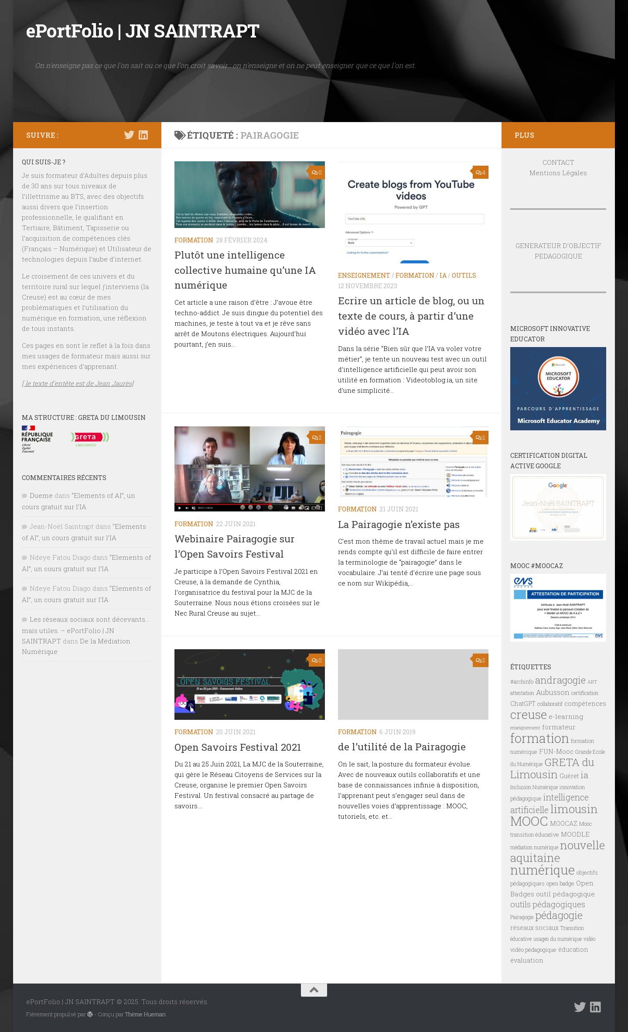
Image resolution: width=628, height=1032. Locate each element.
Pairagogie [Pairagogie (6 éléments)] (521, 916)
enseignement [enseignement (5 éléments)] (525, 728)
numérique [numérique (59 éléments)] (542, 869)
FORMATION (193, 240)
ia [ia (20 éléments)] (584, 775)
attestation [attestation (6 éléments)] (522, 692)
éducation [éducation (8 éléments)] (573, 950)
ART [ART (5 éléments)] (592, 682)
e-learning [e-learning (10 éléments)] (566, 716)
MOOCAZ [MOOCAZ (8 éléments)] (563, 824)
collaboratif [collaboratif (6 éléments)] (550, 703)
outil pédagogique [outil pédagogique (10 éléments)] (565, 893)
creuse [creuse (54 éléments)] (528, 714)
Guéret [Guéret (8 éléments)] (569, 776)
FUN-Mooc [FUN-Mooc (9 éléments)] (556, 751)
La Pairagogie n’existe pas (400, 523)
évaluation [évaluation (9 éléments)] (526, 960)
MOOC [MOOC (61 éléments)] (529, 820)
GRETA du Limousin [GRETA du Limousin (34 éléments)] (552, 768)
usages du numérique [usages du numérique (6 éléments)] (557, 938)
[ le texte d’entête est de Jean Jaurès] (77, 383)
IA (443, 275)
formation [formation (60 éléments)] (539, 737)
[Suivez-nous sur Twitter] (129, 134)
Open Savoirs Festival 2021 (238, 746)
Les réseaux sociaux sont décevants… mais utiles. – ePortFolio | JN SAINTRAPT (85, 630)
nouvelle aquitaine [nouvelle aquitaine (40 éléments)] (557, 851)
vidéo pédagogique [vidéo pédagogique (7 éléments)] (533, 949)
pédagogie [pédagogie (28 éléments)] (559, 915)
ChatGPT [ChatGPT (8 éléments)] (523, 704)
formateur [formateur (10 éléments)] (559, 726)
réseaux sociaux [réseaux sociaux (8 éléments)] (534, 928)
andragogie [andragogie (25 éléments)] (560, 680)
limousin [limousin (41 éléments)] (574, 808)
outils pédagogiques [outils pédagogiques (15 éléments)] (547, 904)
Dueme (41, 495)
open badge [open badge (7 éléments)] (560, 883)
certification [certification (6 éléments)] (584, 692)
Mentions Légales (558, 172)
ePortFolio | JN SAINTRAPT (142, 30)
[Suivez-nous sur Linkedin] (143, 134)
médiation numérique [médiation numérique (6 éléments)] (534, 847)
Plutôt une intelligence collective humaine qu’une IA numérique (246, 269)
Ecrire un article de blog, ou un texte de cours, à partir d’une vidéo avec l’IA (412, 315)
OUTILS (464, 275)
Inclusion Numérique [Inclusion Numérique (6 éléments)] (534, 786)
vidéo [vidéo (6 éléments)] (589, 938)
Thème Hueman (145, 1014)
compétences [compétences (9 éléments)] (585, 703)
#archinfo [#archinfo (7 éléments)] (521, 681)
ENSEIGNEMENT (364, 275)
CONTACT (558, 162)
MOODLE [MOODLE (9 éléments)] (575, 834)
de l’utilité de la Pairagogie (403, 746)
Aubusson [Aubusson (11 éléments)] (553, 692)
